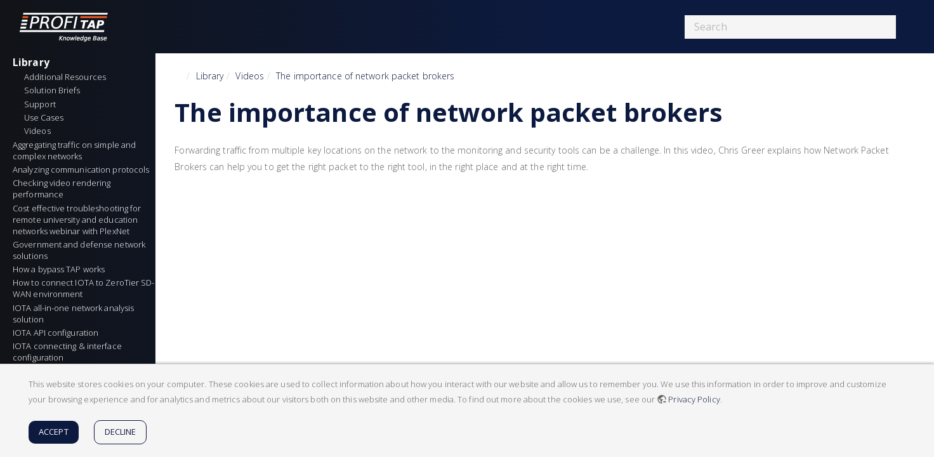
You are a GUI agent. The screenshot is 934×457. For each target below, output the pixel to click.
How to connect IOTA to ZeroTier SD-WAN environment (84, 288)
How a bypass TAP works (59, 269)
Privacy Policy (694, 399)
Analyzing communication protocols (81, 169)
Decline (120, 431)
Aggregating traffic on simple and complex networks (75, 150)
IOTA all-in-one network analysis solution (74, 313)
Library (31, 62)
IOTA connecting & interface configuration (68, 351)
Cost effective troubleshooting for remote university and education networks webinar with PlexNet (78, 219)
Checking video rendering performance (63, 188)
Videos (249, 76)
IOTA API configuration (55, 332)
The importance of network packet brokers (365, 76)
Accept (54, 431)
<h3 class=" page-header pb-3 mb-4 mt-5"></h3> (341, 277)
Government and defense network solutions (80, 250)
